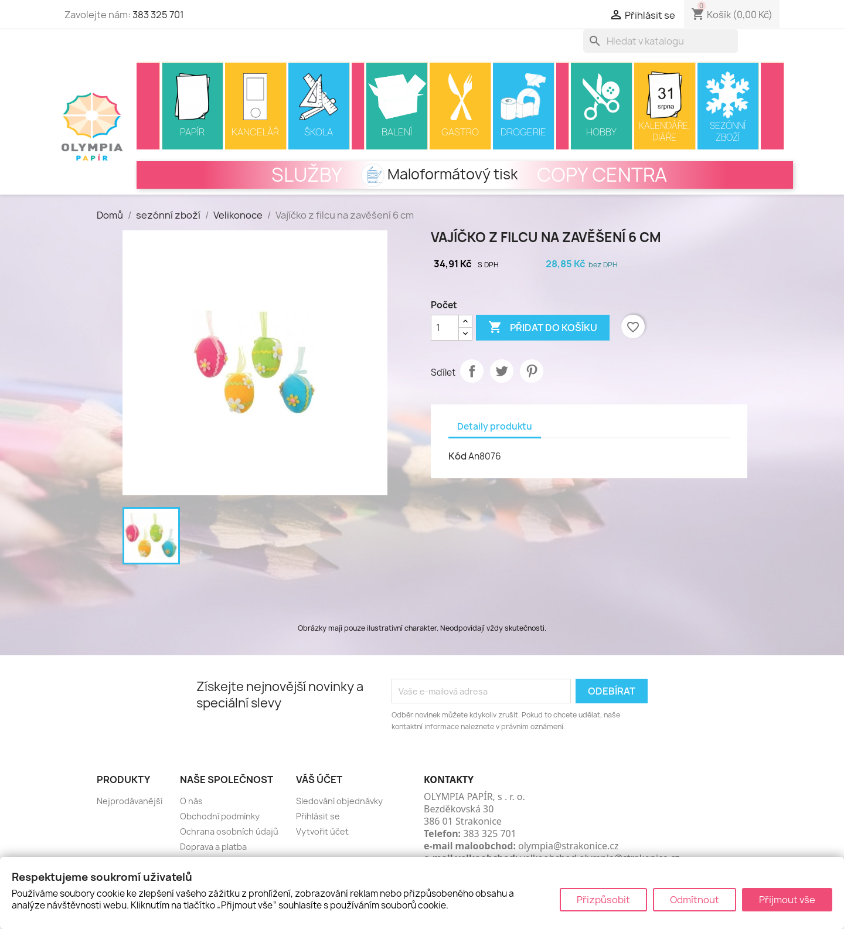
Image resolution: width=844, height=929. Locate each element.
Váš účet (319, 779)
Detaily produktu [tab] (494, 426)
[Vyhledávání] (660, 41)
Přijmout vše (787, 899)
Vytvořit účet (322, 831)
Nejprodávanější (129, 801)
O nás (191, 801)
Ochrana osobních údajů (229, 831)
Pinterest (531, 371)
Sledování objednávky (339, 801)
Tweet (501, 371)
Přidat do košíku (542, 327)
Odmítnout (694, 899)
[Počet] (445, 328)
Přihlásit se (318, 816)
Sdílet (472, 371)
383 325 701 (158, 14)
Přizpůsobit (603, 899)
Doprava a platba (213, 846)
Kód (457, 456)
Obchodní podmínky (220, 816)
